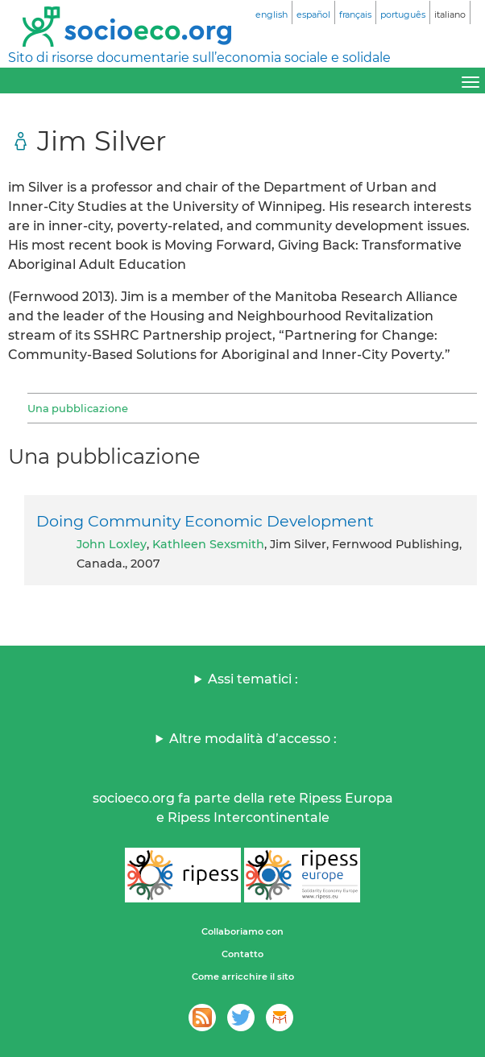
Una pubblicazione (77, 408)
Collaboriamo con (242, 931)
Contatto (242, 954)
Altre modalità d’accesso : (253, 738)
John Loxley (112, 544)
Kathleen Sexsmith (208, 544)
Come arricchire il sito (243, 976)
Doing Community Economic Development (205, 521)
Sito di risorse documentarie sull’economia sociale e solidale (199, 57)
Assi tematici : (253, 679)
